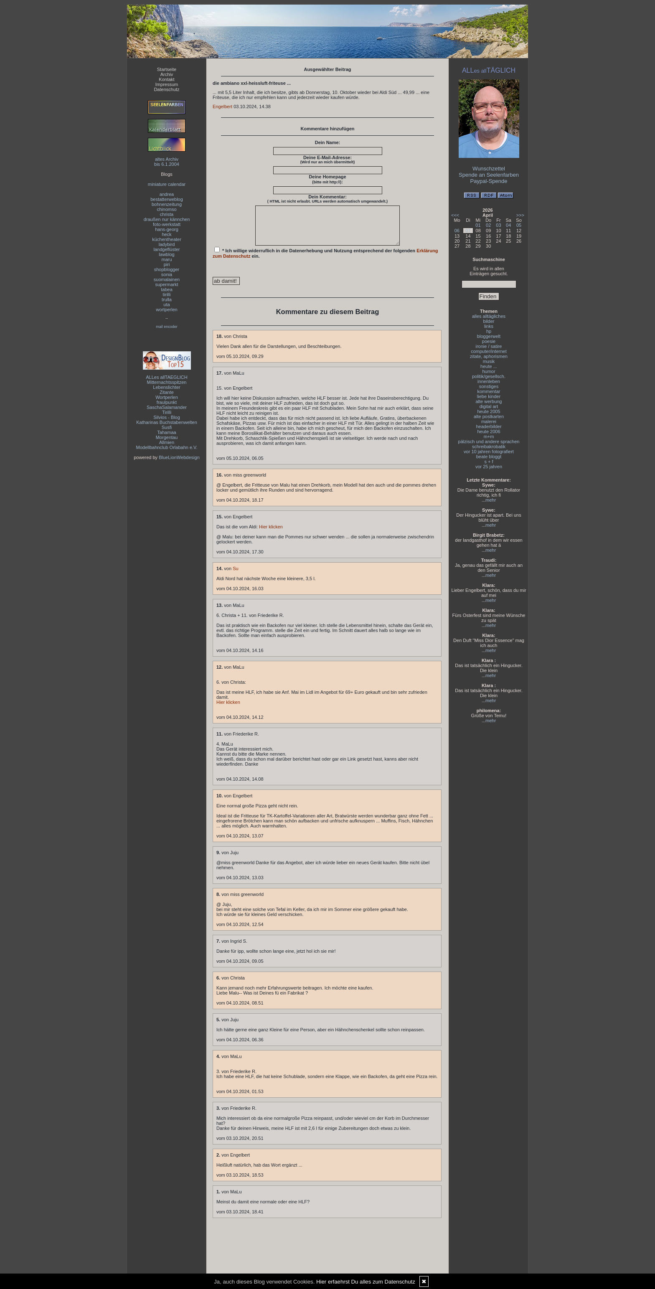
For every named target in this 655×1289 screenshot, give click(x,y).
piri (167, 264)
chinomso (166, 209)
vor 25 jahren (488, 466)
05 (518, 225)
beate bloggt (489, 456)
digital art (489, 406)
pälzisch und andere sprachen (489, 441)
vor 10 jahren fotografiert (489, 451)
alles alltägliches (488, 316)
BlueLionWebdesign (179, 457)
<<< (455, 215)
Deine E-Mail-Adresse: (327, 159)
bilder (489, 321)
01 (477, 225)
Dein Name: (327, 142)
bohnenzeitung (167, 204)
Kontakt (166, 79)
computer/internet (489, 351)
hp (488, 331)
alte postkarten (489, 416)
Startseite (166, 69)
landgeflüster (167, 249)
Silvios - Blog (166, 417)
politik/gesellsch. (488, 376)
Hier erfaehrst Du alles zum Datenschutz (365, 1282)
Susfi (167, 427)
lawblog (166, 254)
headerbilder (488, 426)
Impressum (166, 84)
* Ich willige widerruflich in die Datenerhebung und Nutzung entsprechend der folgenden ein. (325, 260)
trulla (167, 299)
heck (166, 234)
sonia (166, 274)
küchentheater (166, 239)
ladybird (167, 244)
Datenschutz (166, 89)
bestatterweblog (166, 199)
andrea (167, 194)
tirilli (167, 294)
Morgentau (167, 437)
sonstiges (488, 386)
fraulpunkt (167, 402)
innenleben (488, 381)
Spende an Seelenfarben (489, 175)
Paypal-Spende (489, 181)
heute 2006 (488, 431)
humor (488, 371)
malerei (488, 421)
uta (166, 304)
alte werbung (489, 401)
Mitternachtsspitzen (167, 382)
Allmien (166, 442)
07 (467, 230)
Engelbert (222, 106)
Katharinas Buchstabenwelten (166, 422)
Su (235, 576)
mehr (490, 499)
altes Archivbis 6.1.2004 (166, 162)
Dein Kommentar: (327, 198)
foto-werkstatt (166, 224)
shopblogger (167, 269)
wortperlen (166, 309)
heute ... (488, 366)
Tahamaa (166, 432)
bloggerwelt (488, 336)
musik (489, 361)
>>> (520, 215)
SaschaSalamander (167, 407)
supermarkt (166, 284)
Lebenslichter (166, 387)
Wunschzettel (488, 168)
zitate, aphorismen (489, 356)
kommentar (488, 391)
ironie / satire (489, 346)
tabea (167, 289)
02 (488, 225)
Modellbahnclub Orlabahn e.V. (167, 447)
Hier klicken (271, 534)
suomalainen (167, 279)
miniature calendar (167, 184)
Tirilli (166, 412)
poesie (488, 341)
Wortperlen (166, 397)
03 (498, 225)
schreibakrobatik (488, 446)
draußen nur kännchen (167, 219)
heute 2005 (488, 411)
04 (508, 225)
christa (166, 214)
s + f (488, 461)
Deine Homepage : (327, 179)
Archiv (166, 74)
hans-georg (166, 229)
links (488, 326)
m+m (489, 436)
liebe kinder (488, 396)
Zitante (167, 392)
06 (457, 230)
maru (166, 259)
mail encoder (167, 327)
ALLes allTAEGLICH (166, 377)
